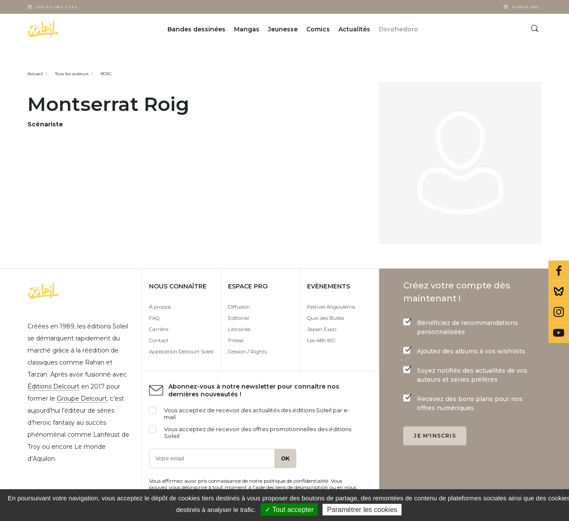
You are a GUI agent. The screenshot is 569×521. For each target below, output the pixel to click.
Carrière (158, 329)
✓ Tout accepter (289, 509)
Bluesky (558, 291)
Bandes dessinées (196, 29)
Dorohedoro (398, 29)
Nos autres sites (57, 7)
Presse (235, 340)
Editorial (238, 318)
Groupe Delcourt (82, 398)
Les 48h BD (321, 340)
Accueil (35, 74)
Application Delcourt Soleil (181, 351)
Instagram (558, 312)
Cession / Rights (247, 351)
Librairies (239, 329)
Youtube (558, 332)
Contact (159, 340)
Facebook (558, 270)
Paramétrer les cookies (362, 509)
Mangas (246, 29)
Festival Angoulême (331, 306)
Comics (318, 29)
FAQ (154, 318)
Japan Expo (321, 329)
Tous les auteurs (71, 74)
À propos (160, 306)
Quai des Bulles (325, 318)
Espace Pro (525, 7)
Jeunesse (283, 29)
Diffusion (239, 306)
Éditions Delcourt (53, 386)
